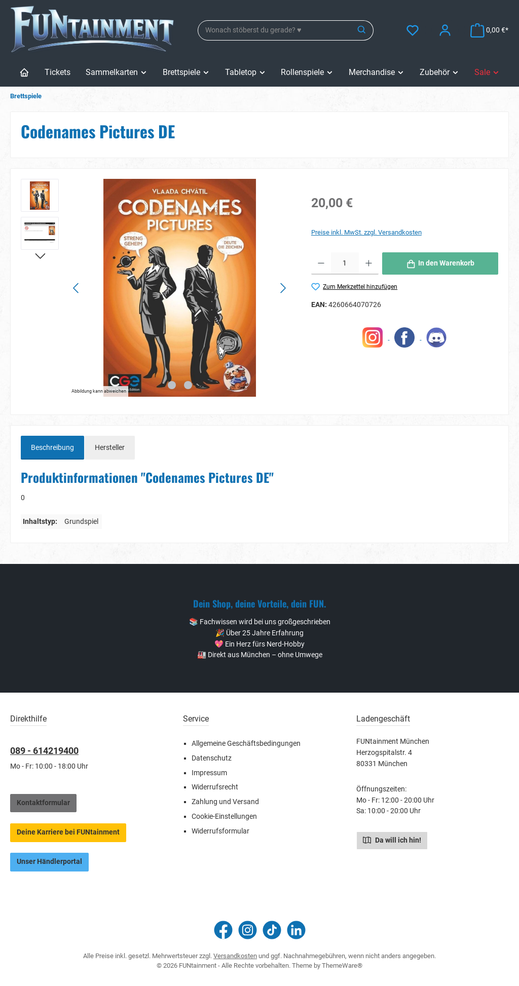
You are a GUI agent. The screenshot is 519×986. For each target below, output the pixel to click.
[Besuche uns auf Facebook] (223, 930)
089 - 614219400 (44, 750)
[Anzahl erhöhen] (369, 263)
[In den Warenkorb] (440, 263)
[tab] (52, 448)
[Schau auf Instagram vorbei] (247, 930)
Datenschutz (212, 758)
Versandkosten (235, 956)
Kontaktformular (43, 803)
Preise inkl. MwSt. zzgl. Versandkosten (366, 232)
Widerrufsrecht (215, 787)
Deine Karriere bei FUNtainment (68, 832)
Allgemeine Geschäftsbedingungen (246, 743)
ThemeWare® (342, 965)
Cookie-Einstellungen (224, 816)
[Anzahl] (344, 263)
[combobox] (274, 30)
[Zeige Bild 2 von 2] (188, 385)
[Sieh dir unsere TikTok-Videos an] (272, 930)
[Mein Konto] (445, 30)
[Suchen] (362, 30)
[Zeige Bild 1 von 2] (172, 385)
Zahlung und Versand (225, 802)
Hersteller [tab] (110, 447)
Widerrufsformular (220, 831)
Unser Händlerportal (49, 861)
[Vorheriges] (76, 288)
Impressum (209, 773)
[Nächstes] (282, 288)
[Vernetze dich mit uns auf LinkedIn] (296, 930)
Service (196, 719)
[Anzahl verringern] (321, 263)
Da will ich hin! (392, 840)
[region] (156, 288)
